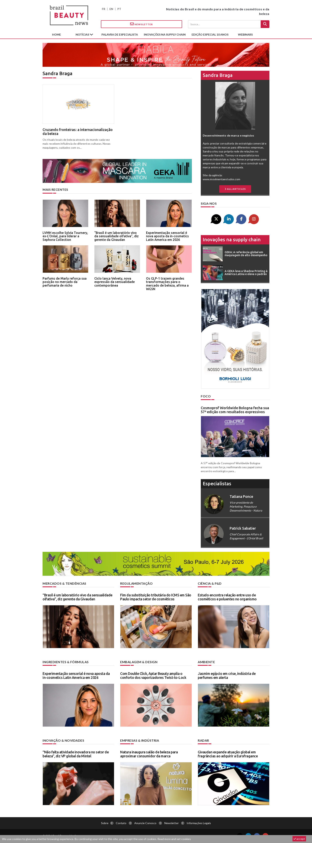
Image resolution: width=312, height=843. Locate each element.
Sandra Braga (218, 75)
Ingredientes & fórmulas (66, 662)
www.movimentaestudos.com (221, 179)
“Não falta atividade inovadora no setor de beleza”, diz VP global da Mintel (76, 754)
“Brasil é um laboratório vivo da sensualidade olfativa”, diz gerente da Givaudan (116, 236)
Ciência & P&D (210, 583)
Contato (121, 823)
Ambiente (206, 662)
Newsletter (141, 24)
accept (299, 838)
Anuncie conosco (145, 823)
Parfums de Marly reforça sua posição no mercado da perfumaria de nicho (65, 282)
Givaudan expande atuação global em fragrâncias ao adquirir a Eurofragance (228, 754)
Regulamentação (136, 583)
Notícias (83, 34)
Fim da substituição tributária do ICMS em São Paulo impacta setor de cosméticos (155, 597)
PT (119, 9)
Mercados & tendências (64, 583)
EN (111, 9)
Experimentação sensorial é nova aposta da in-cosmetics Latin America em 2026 (167, 236)
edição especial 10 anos (210, 34)
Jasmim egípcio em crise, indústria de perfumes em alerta (227, 675)
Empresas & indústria (139, 740)
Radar (203, 740)
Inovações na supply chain (165, 34)
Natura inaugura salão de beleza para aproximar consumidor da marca (149, 754)
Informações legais (199, 823)
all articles (235, 188)
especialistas (217, 483)
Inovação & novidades (63, 740)
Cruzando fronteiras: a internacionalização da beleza (78, 132)
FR (103, 9)
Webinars (245, 34)
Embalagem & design (138, 662)
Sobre (104, 823)
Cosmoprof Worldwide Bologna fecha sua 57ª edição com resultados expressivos (235, 410)
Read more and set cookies (174, 839)
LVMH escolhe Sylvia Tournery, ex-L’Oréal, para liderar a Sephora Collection (65, 236)
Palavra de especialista (119, 34)
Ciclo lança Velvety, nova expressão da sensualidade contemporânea (114, 282)
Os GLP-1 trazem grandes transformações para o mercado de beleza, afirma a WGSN (167, 284)
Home (56, 34)
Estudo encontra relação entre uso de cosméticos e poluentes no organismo (227, 597)
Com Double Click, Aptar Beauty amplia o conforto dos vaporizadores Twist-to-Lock (153, 675)
